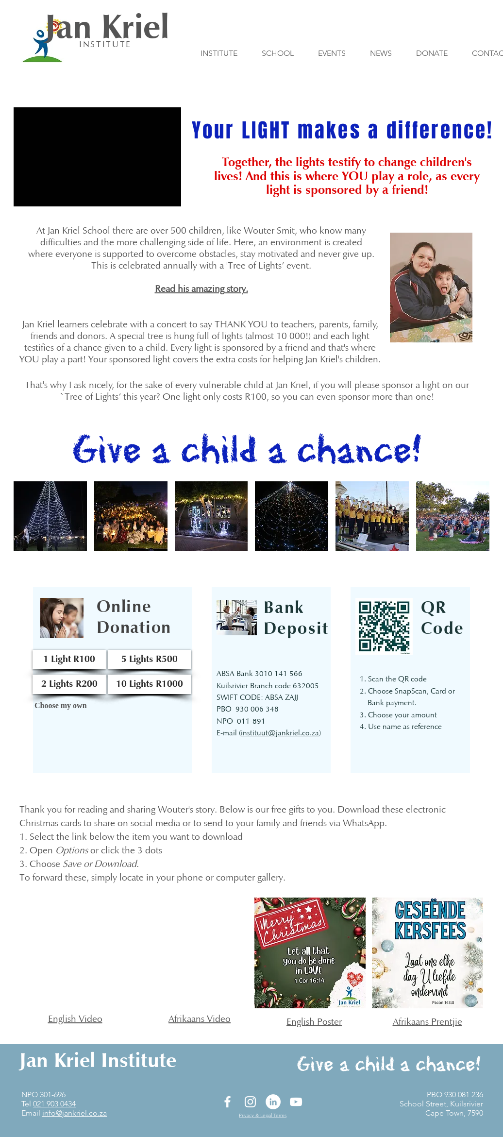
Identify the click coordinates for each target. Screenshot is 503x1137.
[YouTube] (295, 1101)
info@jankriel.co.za (74, 1113)
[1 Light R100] (69, 659)
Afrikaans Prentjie (427, 1022)
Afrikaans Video (199, 1019)
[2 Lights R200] (69, 684)
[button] (50, 516)
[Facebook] (227, 1101)
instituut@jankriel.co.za (280, 733)
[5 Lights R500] (149, 659)
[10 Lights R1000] (149, 684)
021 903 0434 (54, 1103)
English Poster (314, 1022)
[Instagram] (250, 1101)
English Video (75, 1019)
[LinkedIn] (273, 1101)
